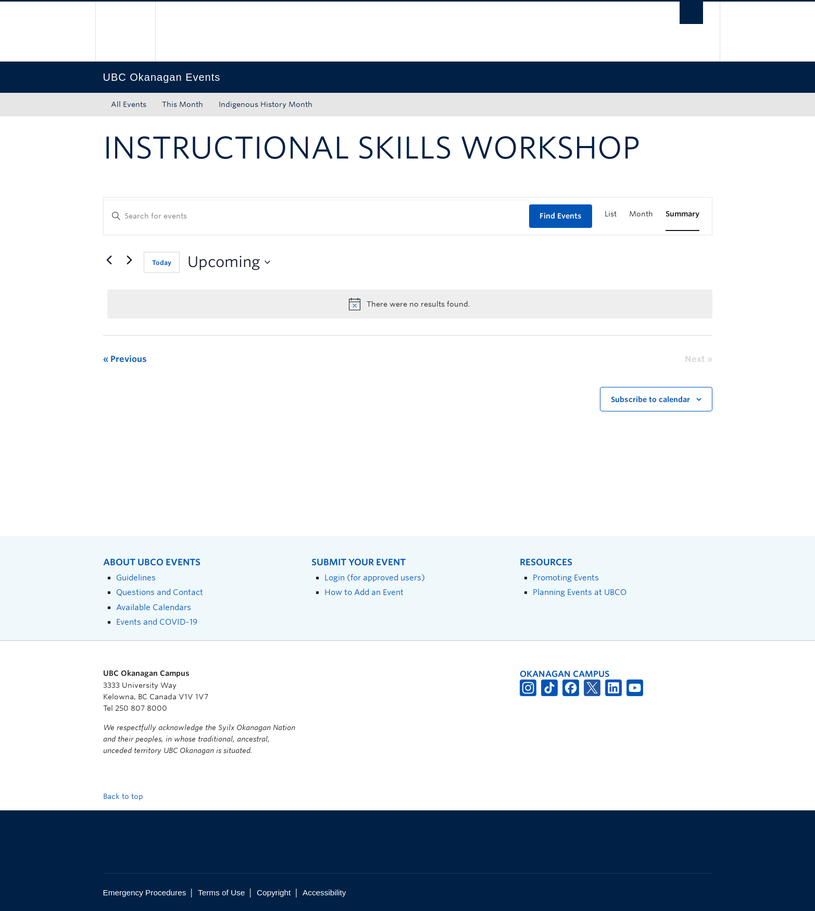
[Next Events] (129, 260)
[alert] (409, 304)
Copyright (274, 892)
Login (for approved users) (374, 577)
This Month (182, 104)
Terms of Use (221, 892)
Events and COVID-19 (156, 621)
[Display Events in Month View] (641, 214)
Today (161, 262)
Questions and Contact (159, 592)
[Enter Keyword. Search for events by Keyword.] (316, 216)
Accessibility (324, 892)
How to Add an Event (364, 592)
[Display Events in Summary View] (682, 214)
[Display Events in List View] (611, 214)
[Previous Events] (109, 260)
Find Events (561, 216)
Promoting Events (566, 577)
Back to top (128, 796)
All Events (128, 104)
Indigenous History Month (265, 104)
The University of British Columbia (125, 32)
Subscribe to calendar (650, 399)
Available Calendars (153, 607)
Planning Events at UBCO (579, 592)
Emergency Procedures (144, 892)
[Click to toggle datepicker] (228, 262)
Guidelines (136, 577)
